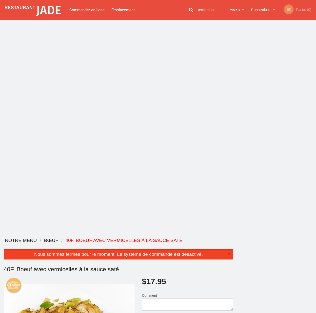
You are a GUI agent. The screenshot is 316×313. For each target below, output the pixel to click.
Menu (145, 247)
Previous (240, 72)
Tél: (238, 268)
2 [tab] (265, 107)
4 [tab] (280, 107)
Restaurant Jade (57, 241)
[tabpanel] (276, 73)
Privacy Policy (139, 309)
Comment (187, 88)
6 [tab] (295, 107)
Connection (260, 9)
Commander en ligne (87, 9)
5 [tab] (287, 107)
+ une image (13, 71)
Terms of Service (166, 309)
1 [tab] (258, 107)
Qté (156, 108)
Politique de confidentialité (191, 261)
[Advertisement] (118, 217)
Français (233, 10)
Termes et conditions (196, 253)
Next (312, 72)
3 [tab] (272, 107)
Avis (185, 247)
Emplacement (123, 9)
